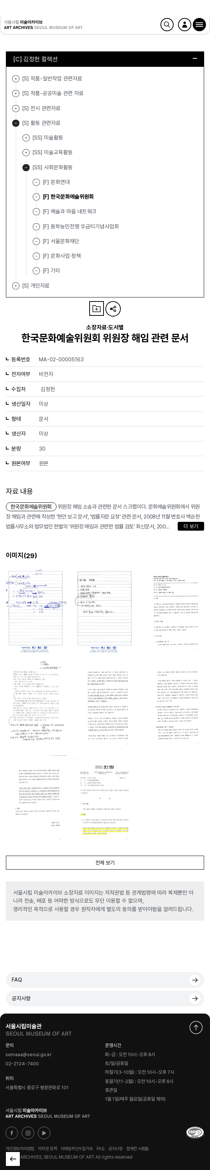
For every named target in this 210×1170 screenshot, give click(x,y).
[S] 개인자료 (16, 285)
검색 (167, 24)
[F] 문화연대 (56, 182)
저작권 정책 (47, 1148)
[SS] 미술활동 (26, 137)
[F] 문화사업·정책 (62, 256)
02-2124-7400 (22, 1063)
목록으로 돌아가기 (13, 1159)
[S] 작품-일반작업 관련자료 (16, 78)
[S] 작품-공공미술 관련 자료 (16, 93)
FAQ (17, 979)
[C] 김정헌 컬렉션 (105, 59)
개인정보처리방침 (20, 1148)
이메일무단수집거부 (77, 1148)
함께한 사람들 (137, 1148)
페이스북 (12, 1133)
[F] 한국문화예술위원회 (68, 197)
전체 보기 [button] (105, 863)
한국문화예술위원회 (31, 506)
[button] (199, 24)
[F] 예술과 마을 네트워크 (70, 211)
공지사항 (21, 998)
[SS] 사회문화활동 (26, 167)
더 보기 (191, 526)
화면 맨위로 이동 (196, 1027)
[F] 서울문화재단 (61, 241)
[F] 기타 (51, 270)
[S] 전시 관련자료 (16, 108)
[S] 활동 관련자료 (16, 123)
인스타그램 (28, 1133)
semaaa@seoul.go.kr (29, 1054)
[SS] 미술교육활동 (26, 152)
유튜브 (44, 1133)
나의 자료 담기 (96, 308)
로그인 (184, 24)
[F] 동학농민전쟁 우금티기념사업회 (81, 226)
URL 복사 (113, 309)
